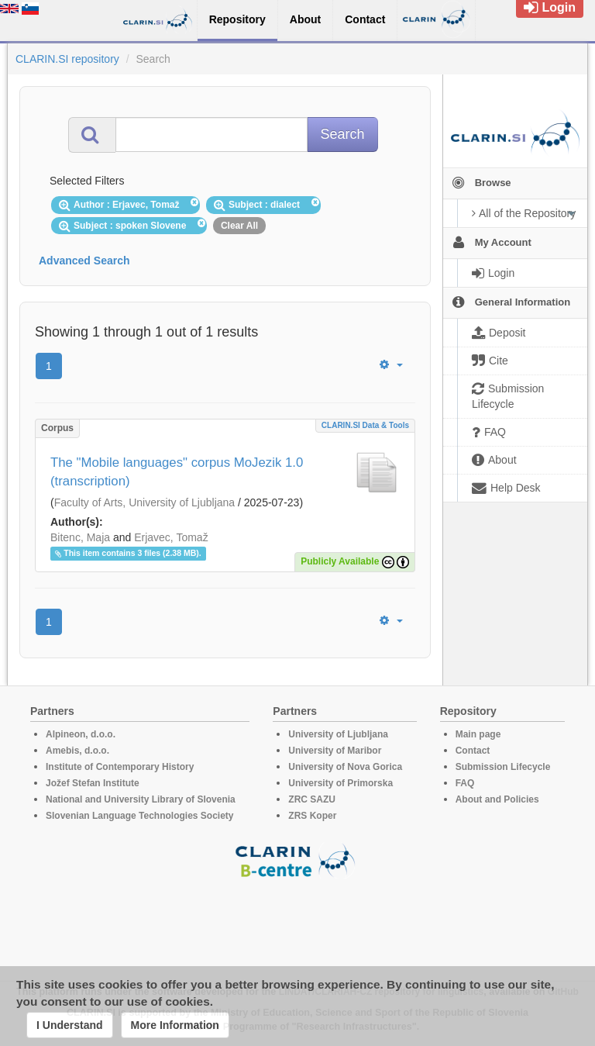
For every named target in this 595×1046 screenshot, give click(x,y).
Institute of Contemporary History (120, 766)
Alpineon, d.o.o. (80, 734)
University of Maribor (334, 750)
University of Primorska (340, 783)
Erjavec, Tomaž (171, 537)
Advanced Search (84, 260)
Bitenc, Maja (80, 537)
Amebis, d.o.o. (77, 750)
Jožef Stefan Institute (92, 783)
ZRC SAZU (311, 799)
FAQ (465, 783)
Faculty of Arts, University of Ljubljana (144, 502)
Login (550, 7)
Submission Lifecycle (503, 766)
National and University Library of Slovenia (141, 799)
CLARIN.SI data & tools (365, 425)
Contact (473, 750)
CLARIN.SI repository (67, 59)
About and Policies (497, 799)
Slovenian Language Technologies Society (140, 815)
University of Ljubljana (338, 734)
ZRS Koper (312, 815)
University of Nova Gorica (345, 766)
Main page (478, 734)
